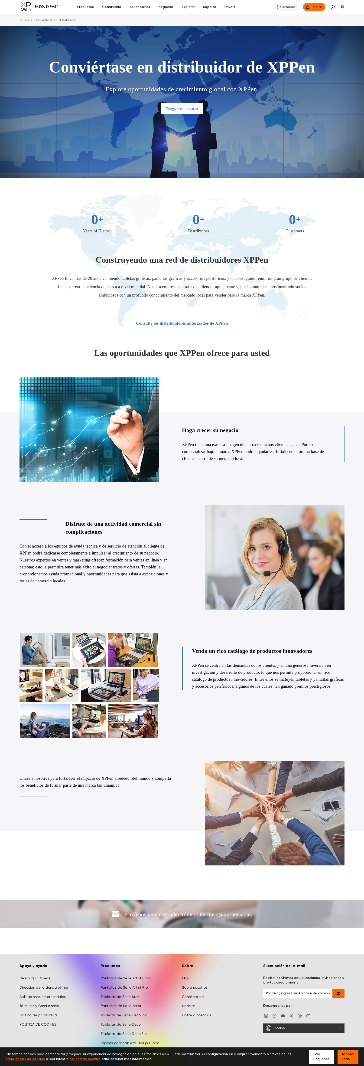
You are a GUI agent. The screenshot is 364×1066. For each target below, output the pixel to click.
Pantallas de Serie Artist (121, 984)
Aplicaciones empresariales (43, 975)
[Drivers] (229, 7)
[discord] (283, 993)
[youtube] (308, 993)
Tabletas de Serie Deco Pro (124, 993)
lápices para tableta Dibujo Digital (130, 1021)
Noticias (189, 984)
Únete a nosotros (196, 993)
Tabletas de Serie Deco (121, 1002)
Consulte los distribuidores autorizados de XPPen (182, 323)
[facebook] (274, 993)
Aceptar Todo (348, 1057)
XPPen (24, 20)
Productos (85, 7)
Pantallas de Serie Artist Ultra (126, 956)
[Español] (303, 1006)
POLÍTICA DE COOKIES (38, 1002)
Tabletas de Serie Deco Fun (124, 1012)
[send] (338, 971)
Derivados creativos (118, 1039)
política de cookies (85, 1059)
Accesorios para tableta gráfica (128, 1030)
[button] (333, 7)
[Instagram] (266, 993)
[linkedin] (299, 993)
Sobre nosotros (195, 965)
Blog (185, 956)
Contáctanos (193, 975)
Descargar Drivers (35, 956)
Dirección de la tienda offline (44, 965)
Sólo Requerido (321, 1057)
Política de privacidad (38, 993)
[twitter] (291, 993)
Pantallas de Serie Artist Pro (124, 965)
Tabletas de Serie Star (120, 975)
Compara (288, 7)
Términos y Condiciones (39, 984)
